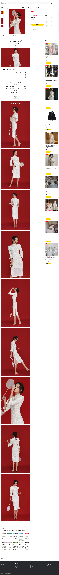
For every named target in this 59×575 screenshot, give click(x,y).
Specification (8, 35)
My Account (31, 566)
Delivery (7, 0)
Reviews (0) (14, 35)
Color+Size (46, 15)
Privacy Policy (17, 568)
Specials (31, 565)
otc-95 (3, 558)
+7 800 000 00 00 (49, 564)
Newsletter (31, 568)
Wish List (31, 567)
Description (3, 35)
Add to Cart (37, 24)
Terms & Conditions (11, 0)
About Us (4, 0)
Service (1, 0)
